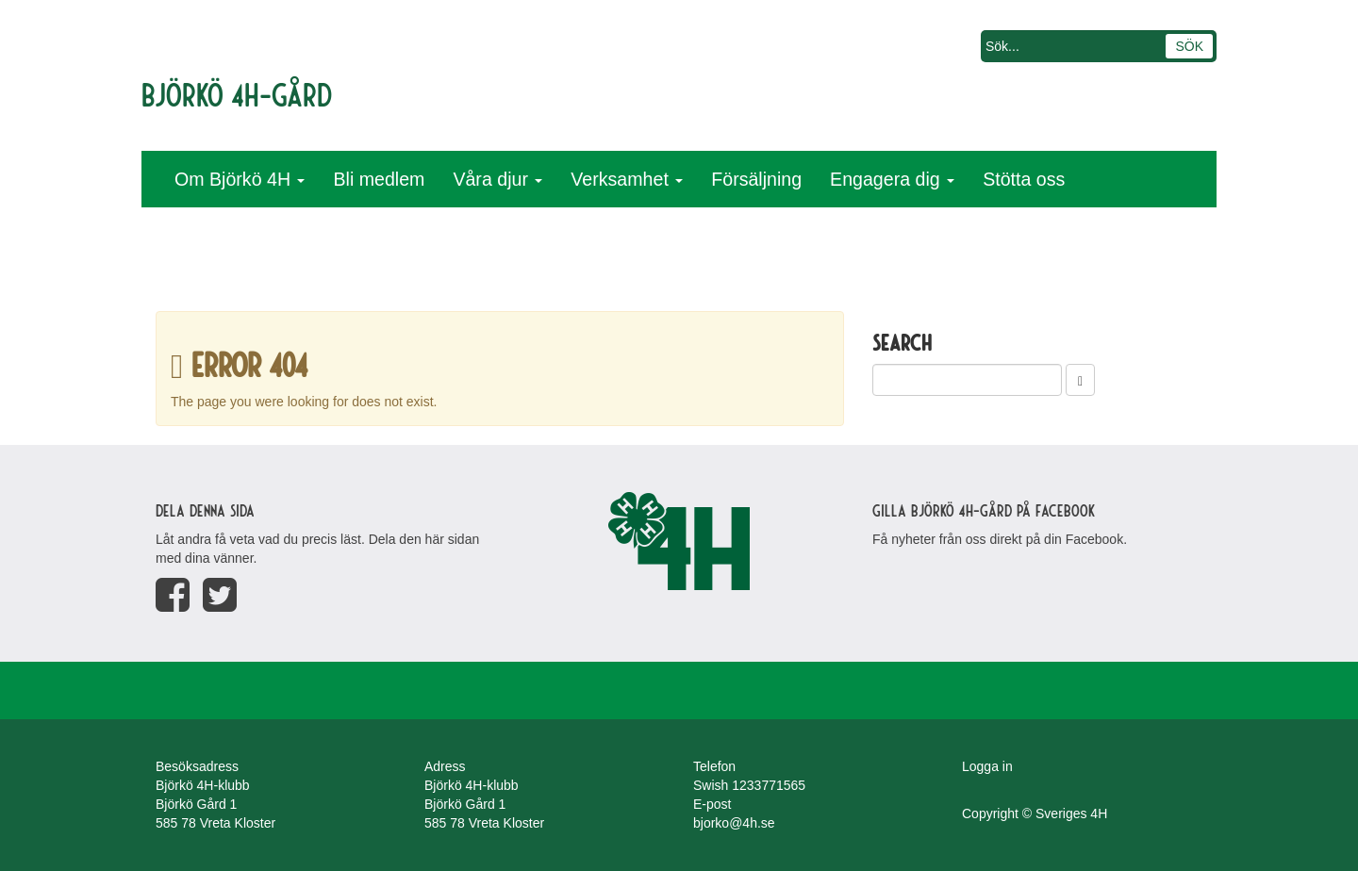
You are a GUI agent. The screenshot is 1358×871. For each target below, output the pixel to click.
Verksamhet (627, 179)
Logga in (987, 766)
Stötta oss (1024, 179)
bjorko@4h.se (734, 822)
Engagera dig (892, 179)
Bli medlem (378, 179)
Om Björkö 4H (239, 179)
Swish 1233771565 (749, 785)
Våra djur (497, 179)
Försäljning (756, 179)
